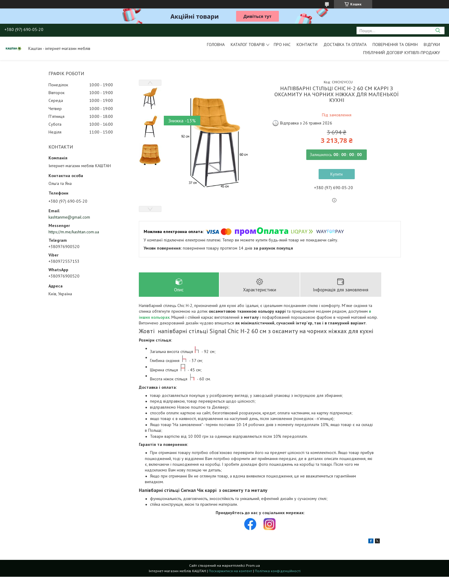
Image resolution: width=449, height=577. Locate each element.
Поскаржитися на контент (230, 571)
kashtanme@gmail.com (69, 217)
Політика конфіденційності (278, 571)
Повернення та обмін (395, 44)
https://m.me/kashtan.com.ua (73, 232)
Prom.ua (253, 565)
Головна (216, 44)
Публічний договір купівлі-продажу (401, 52)
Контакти (307, 44)
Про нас (282, 44)
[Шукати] (437, 30)
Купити (336, 174)
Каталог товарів (248, 44)
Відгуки (432, 44)
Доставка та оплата (344, 44)
